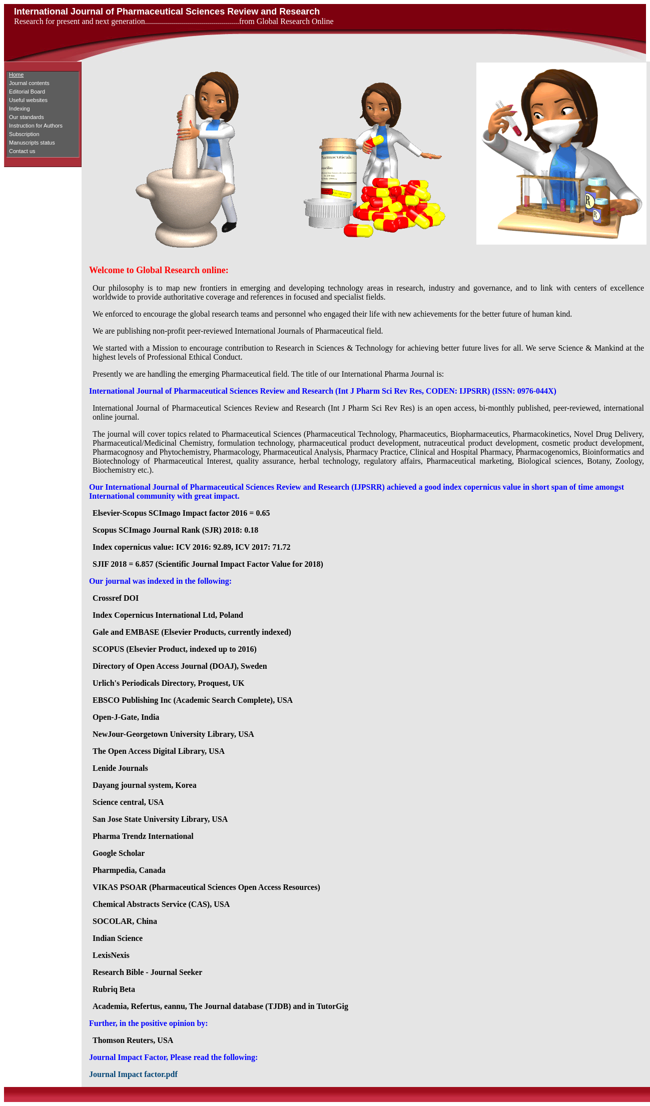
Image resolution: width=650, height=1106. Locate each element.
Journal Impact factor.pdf (133, 1074)
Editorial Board (27, 92)
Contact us (22, 151)
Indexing (19, 109)
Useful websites (28, 100)
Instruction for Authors (36, 126)
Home (16, 75)
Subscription (24, 134)
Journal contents (29, 83)
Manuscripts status (32, 143)
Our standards (26, 117)
